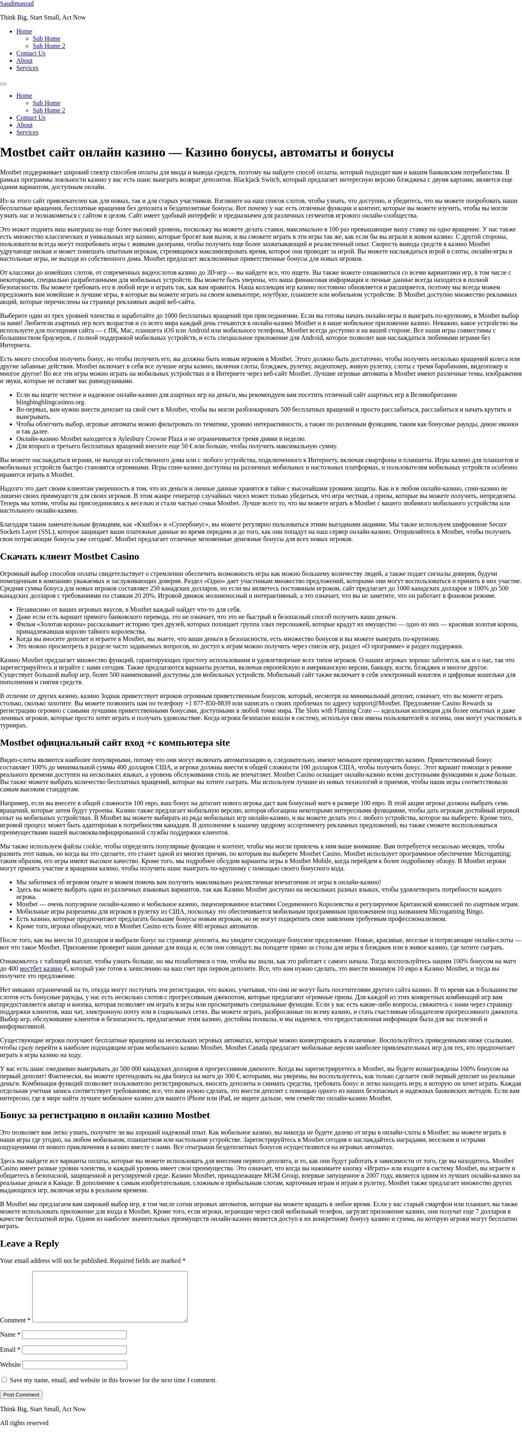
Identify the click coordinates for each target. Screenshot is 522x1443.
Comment (15, 1329)
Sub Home (46, 38)
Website (10, 1374)
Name (10, 1344)
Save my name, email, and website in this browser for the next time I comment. (113, 1389)
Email (10, 1359)
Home (24, 31)
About (24, 60)
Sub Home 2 (49, 45)
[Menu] (3, 84)
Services (27, 67)
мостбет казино (41, 968)
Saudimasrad (17, 3)
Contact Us (31, 53)
